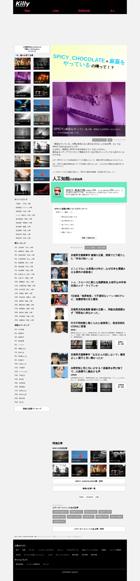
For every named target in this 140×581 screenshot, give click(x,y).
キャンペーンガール (62, 555)
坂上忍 (21, 402)
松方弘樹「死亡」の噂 (26, 289)
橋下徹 (21, 379)
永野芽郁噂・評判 (121, 386)
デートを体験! (90, 247)
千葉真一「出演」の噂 (23, 203)
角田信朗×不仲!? (59, 516)
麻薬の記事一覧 (89, 488)
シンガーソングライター (46, 550)
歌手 (17, 550)
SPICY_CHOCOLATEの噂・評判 (89, 481)
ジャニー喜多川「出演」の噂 (25, 215)
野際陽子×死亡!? (76, 512)
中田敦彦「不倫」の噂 (26, 316)
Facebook (89, 497)
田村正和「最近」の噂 (23, 234)
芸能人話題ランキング (32, 409)
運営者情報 (19, 564)
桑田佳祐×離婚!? (90, 512)
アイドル (32, 550)
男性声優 (94, 555)
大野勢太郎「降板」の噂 (27, 286)
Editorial (84, 10)
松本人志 (21, 352)
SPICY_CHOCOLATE (99, 140)
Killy (16, 536)
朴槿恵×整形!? (88, 516)
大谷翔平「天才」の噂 (25, 247)
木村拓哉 (22, 383)
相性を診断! (101, 247)
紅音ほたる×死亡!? (74, 516)
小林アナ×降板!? (116, 516)
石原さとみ (22, 364)
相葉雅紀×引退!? (102, 516)
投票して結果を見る (88, 238)
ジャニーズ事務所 (115, 550)
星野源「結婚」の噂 (25, 301)
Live (56, 10)
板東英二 (74, 330)
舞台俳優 (75, 555)
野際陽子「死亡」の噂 (26, 282)
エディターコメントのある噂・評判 (89, 529)
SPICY (69, 190)
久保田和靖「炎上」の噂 (26, 259)
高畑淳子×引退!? (105, 512)
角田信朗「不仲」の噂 (25, 266)
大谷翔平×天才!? (59, 521)
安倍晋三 (21, 360)
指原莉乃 (21, 337)
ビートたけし (23, 371)
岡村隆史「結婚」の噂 (26, 308)
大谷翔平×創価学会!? (60, 512)
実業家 (104, 550)
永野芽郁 (74, 375)
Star (27, 10)
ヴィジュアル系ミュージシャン (34, 555)
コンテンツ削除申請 (33, 564)
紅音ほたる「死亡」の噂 (26, 274)
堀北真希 (21, 341)
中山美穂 (21, 329)
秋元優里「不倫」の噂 (23, 230)
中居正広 (22, 375)
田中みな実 (22, 394)
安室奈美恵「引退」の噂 (26, 255)
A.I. (112, 10)
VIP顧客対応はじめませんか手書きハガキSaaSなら (32, 49)
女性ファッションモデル (90, 550)
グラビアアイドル (73, 550)
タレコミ (46, 564)
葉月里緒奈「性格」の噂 (24, 219)
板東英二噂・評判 (121, 343)
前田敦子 (21, 333)
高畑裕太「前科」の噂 (26, 320)
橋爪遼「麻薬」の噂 (25, 312)
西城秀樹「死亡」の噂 (25, 263)
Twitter (81, 497)
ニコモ (50, 555)
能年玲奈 (22, 398)
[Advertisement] (70, 28)
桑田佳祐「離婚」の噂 (26, 305)
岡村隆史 (22, 387)
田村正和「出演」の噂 (23, 238)
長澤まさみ (22, 390)
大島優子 (22, 367)
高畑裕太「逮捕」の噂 (25, 251)
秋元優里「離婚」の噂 (23, 226)
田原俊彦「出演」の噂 (23, 211)
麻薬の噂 (80, 190)
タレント (60, 550)
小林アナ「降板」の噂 (25, 278)
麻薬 (110, 140)
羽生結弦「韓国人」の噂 (27, 297)
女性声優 (85, 555)
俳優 (23, 550)
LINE (97, 497)
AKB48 (18, 555)
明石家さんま (22, 356)
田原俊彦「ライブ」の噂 (24, 207)
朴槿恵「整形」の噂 (25, 293)
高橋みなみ (22, 348)
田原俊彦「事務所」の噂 (24, 223)
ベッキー (21, 345)
